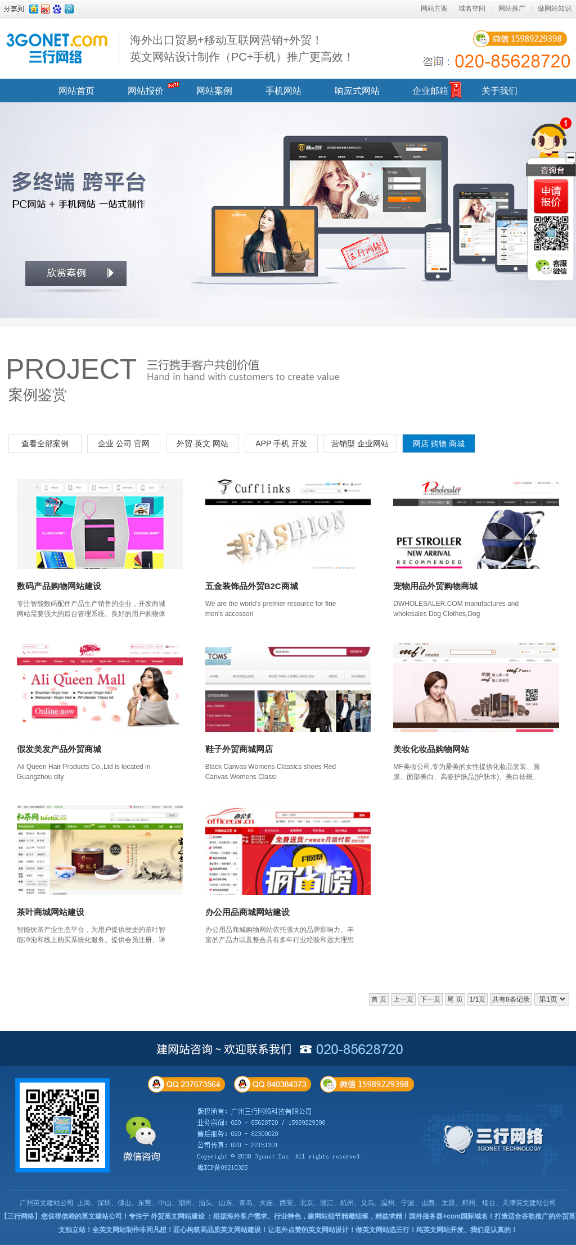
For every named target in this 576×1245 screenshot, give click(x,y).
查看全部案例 (45, 443)
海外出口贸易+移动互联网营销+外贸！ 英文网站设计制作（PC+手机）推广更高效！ (242, 48)
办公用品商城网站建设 (247, 912)
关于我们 (500, 91)
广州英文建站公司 (47, 1203)
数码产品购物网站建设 (59, 586)
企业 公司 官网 (124, 443)
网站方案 (434, 8)
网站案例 (214, 91)
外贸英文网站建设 (178, 1216)
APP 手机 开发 (281, 443)
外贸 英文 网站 (202, 443)
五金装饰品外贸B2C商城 (251, 586)
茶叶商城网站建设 (50, 912)
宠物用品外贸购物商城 (435, 586)
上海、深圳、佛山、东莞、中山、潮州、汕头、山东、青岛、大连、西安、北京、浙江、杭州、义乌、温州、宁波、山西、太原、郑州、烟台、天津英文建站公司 (316, 1203)
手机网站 (284, 91)
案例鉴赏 (37, 394)
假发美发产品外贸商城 (59, 749)
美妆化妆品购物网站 (431, 749)
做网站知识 (555, 8)
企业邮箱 (430, 91)
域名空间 (471, 8)
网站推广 (511, 8)
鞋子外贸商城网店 (239, 749)
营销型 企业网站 (360, 443)
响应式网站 (357, 91)
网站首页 (76, 91)
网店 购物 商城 (439, 443)
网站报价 (146, 91)
